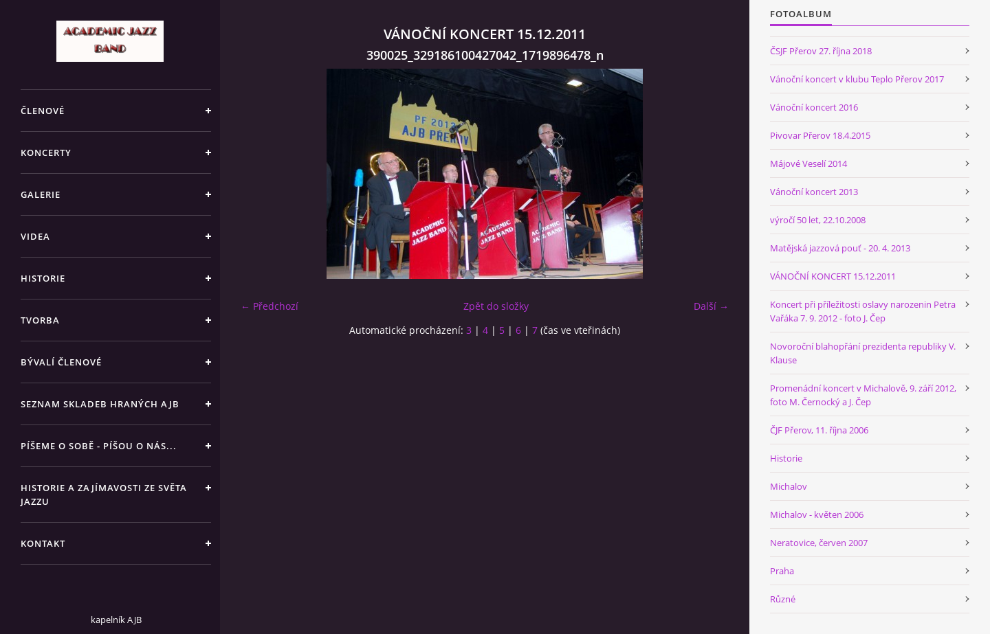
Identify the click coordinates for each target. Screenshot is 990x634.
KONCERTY (46, 152)
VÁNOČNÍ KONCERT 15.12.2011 (833, 276)
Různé (782, 599)
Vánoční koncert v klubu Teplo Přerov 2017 (857, 79)
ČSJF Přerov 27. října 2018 (821, 51)
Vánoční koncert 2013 (814, 191)
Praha (782, 571)
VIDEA (35, 236)
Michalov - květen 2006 (817, 514)
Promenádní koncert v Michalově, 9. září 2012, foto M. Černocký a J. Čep (863, 395)
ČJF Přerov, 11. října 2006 (819, 430)
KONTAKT (43, 543)
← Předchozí (269, 306)
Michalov (788, 486)
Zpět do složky (496, 306)
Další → (711, 306)
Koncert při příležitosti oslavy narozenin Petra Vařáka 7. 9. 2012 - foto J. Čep (863, 311)
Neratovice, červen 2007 (819, 542)
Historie (786, 458)
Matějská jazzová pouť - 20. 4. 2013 (840, 248)
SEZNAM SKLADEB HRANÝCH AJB (100, 404)
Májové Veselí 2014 (808, 163)
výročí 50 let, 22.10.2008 (818, 220)
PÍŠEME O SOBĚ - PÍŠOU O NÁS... (99, 446)
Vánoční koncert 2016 (814, 107)
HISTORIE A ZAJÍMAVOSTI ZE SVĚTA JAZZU (104, 495)
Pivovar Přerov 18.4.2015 (820, 135)
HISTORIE (43, 278)
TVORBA (40, 320)
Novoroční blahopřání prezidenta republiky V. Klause (863, 353)
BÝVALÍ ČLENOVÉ (61, 362)
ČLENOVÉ (43, 110)
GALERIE (40, 194)
